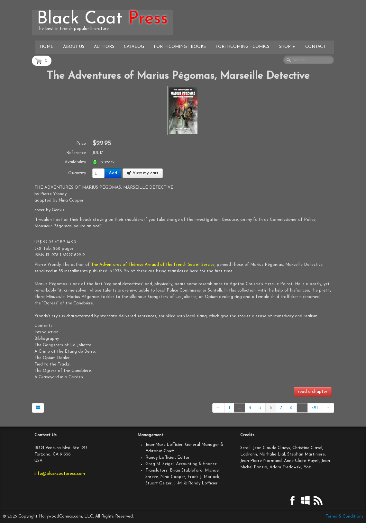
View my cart (143, 173)
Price (81, 143)
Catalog (134, 47)
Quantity (77, 173)
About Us (73, 47)
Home (46, 47)
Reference (76, 153)
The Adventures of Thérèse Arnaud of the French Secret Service (153, 265)
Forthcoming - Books (180, 47)
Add (113, 173)
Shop (287, 47)
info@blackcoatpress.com (59, 474)
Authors (104, 47)
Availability (75, 162)
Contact (315, 47)
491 (315, 408)
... (239, 408)
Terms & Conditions (344, 516)
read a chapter (312, 391)
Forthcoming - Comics (242, 47)
